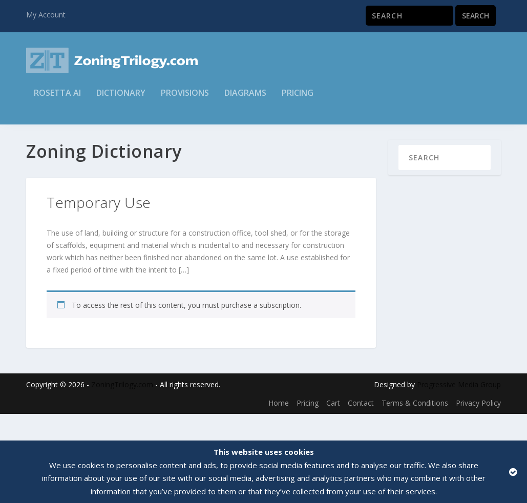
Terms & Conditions (415, 429)
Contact (361, 429)
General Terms (145, 138)
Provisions (185, 101)
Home (36, 138)
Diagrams (245, 101)
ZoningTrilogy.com (122, 411)
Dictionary (120, 101)
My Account (46, 14)
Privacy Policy (478, 429)
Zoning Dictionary (83, 138)
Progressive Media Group (459, 411)
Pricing (297, 101)
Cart (333, 429)
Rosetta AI (57, 101)
